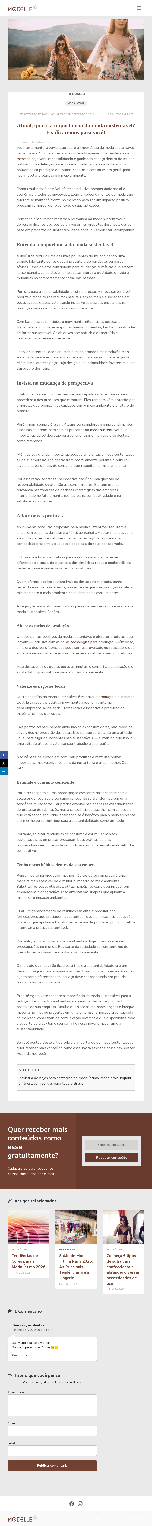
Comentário (16, 1392)
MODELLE (30, 1069)
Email (11, 1443)
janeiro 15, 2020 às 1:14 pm (32, 1330)
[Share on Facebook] (4, 755)
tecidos (43, 538)
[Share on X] (4, 763)
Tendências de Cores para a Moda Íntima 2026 (28, 1261)
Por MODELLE (76, 94)
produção (106, 697)
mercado (24, 158)
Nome (11, 1423)
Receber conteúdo (111, 1157)
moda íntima (76, 103)
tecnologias (80, 642)
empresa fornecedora (96, 1012)
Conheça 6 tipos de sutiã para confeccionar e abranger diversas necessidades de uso (123, 1269)
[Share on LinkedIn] (4, 771)
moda (105, 291)
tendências (43, 465)
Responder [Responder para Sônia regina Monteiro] (20, 1355)
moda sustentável (104, 430)
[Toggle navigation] (139, 8)
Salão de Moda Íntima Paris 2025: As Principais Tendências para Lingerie (76, 1267)
